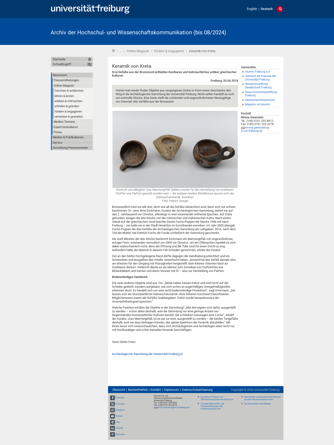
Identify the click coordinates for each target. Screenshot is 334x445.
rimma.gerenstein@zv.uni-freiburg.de (255, 129)
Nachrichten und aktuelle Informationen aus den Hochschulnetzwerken (262, 398)
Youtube (119, 416)
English (252, 9)
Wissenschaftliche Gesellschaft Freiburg (258, 85)
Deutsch (267, 9)
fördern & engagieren (169, 51)
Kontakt (156, 389)
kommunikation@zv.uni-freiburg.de (173, 407)
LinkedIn (119, 428)
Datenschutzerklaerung (197, 389)
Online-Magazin (138, 51)
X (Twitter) (120, 404)
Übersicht (118, 389)
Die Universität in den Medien (257, 404)
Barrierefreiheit (138, 389)
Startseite (113, 50)
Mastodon (120, 434)
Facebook (120, 398)
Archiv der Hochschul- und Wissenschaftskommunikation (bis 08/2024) (138, 32)
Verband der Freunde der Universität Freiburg (260, 77)
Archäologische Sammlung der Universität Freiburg (146, 354)
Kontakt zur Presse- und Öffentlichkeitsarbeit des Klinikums (217, 398)
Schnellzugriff (62, 64)
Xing (117, 422)
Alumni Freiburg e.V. (257, 71)
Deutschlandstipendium (260, 100)
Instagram (120, 410)
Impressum (171, 389)
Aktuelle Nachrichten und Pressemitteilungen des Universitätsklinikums (212, 406)
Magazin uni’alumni (257, 104)
